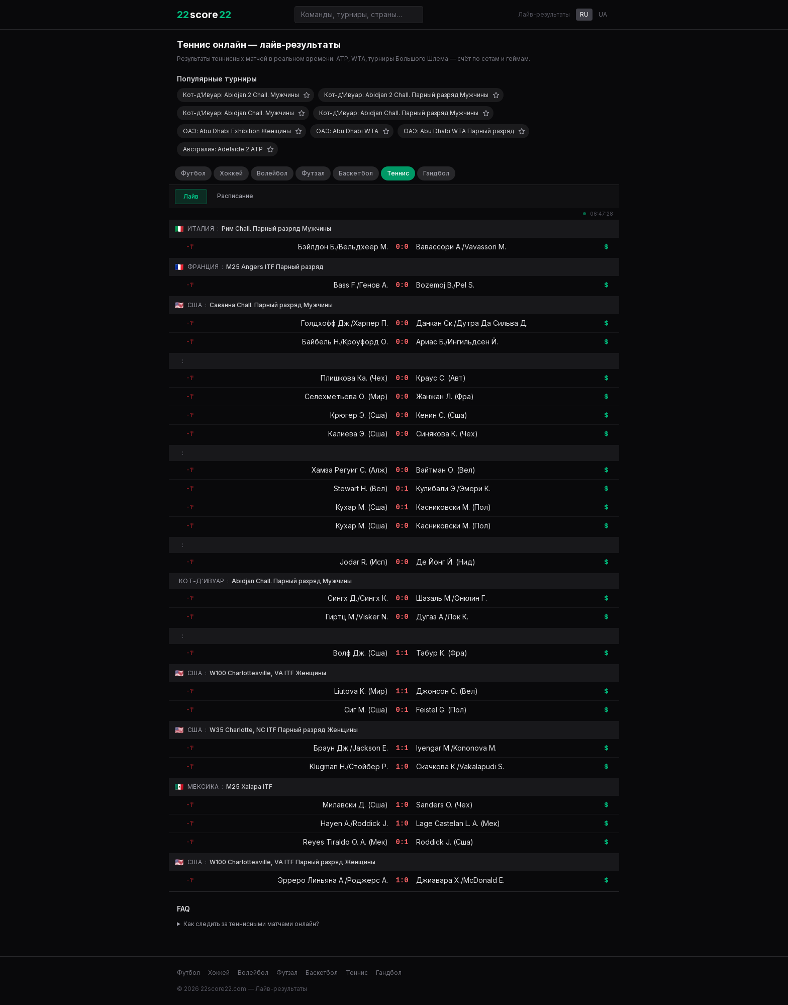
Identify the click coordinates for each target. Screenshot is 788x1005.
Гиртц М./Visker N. (357, 616)
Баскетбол (356, 173)
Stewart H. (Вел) (361, 488)
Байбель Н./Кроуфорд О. (345, 341)
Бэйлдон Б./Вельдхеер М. (343, 246)
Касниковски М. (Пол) (453, 507)
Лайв (191, 196)
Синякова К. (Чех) (447, 433)
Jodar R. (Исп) (364, 562)
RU (584, 14)
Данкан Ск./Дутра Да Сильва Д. (472, 323)
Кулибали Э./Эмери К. (453, 488)
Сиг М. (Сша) (366, 709)
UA (603, 14)
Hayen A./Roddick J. (354, 823)
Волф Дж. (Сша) (360, 653)
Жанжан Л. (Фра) (445, 396)
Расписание (235, 196)
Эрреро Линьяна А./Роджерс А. (333, 880)
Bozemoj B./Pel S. (445, 285)
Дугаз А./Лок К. (442, 616)
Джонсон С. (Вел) (447, 691)
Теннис (398, 173)
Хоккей (231, 173)
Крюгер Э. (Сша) (359, 415)
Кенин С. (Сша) (441, 415)
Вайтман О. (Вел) (445, 470)
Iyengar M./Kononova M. (456, 748)
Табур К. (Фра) (441, 653)
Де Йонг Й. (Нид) (445, 562)
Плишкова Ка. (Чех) (354, 378)
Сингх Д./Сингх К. (358, 598)
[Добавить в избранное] (306, 95)
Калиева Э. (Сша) (358, 433)
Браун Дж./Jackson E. (351, 748)
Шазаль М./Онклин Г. (451, 598)
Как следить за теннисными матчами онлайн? (251, 924)
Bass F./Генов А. (361, 285)
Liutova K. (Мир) (361, 691)
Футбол (193, 173)
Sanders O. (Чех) (444, 804)
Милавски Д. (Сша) (355, 804)
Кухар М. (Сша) (362, 507)
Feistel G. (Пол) (441, 709)
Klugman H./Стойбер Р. (349, 766)
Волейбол (272, 173)
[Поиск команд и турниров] (358, 14)
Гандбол (436, 173)
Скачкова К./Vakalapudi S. (460, 766)
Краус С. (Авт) (441, 378)
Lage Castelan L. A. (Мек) (458, 823)
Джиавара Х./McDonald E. (460, 880)
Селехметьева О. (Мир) (346, 396)
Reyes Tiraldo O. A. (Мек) (345, 842)
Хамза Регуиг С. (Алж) (350, 470)
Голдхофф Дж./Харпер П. (344, 323)
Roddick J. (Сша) (444, 842)
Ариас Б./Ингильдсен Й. (457, 341)
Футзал (313, 173)
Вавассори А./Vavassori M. (461, 246)
